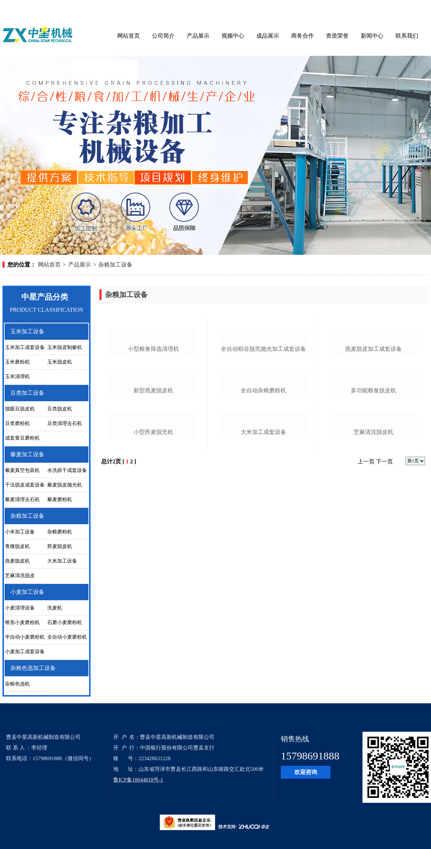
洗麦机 (54, 608)
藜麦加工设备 (27, 454)
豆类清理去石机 (64, 423)
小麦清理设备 (20, 608)
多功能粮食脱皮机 (373, 506)
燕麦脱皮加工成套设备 (373, 407)
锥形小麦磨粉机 (22, 622)
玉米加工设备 (27, 331)
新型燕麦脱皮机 (153, 506)
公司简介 (163, 36)
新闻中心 (372, 36)
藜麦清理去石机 (22, 499)
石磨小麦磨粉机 (64, 622)
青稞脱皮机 (17, 546)
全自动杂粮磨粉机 (263, 506)
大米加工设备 (62, 561)
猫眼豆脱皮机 (20, 409)
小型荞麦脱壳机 (153, 605)
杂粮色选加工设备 (33, 668)
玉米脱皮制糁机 (64, 347)
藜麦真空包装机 (22, 470)
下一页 (384, 635)
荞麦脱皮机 (59, 546)
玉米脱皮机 (59, 362)
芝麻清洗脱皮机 (373, 605)
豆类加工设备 (27, 393)
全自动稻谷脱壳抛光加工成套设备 (263, 407)
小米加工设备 (20, 531)
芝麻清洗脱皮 (20, 575)
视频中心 (233, 36)
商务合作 (302, 36)
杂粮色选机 (17, 684)
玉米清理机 (17, 376)
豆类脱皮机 (59, 409)
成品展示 (267, 36)
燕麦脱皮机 (17, 561)
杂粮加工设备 (115, 265)
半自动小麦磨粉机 (25, 637)
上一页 (366, 635)
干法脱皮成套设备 (25, 485)
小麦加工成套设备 (25, 651)
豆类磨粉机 (17, 423)
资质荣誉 (337, 36)
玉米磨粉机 (17, 362)
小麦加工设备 (27, 592)
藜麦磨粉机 (59, 499)
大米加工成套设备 (263, 605)
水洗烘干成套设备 (67, 470)
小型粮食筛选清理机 (153, 407)
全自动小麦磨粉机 (67, 637)
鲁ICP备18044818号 (136, 780)
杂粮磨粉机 (59, 531)
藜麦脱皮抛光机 (64, 485)
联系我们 (406, 36)
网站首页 (128, 36)
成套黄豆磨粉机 (22, 438)
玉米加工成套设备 (25, 347)
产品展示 (198, 36)
